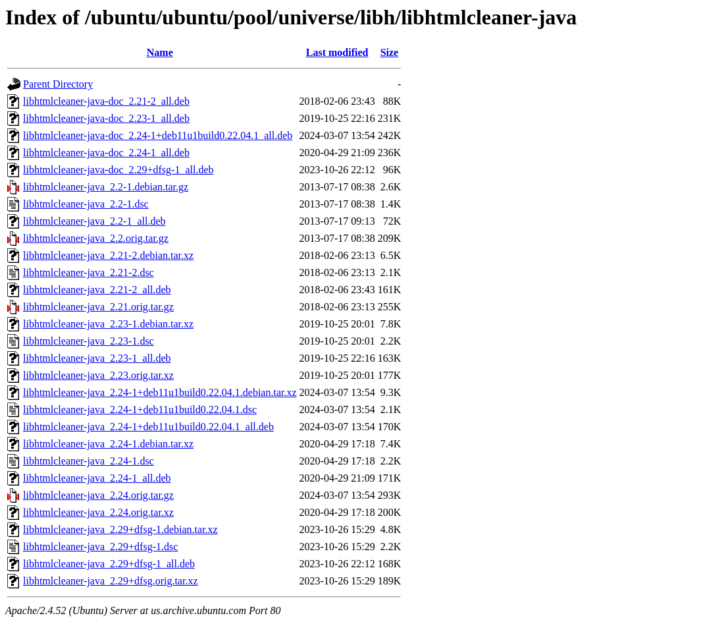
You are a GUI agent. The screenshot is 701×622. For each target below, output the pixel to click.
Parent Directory (58, 84)
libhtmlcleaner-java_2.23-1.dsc (88, 341)
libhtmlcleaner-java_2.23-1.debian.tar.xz (108, 323)
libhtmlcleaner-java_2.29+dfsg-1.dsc (100, 546)
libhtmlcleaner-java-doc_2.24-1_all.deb (106, 152)
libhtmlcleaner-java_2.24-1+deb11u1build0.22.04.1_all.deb (148, 426)
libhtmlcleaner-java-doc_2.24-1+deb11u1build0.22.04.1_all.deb (157, 135)
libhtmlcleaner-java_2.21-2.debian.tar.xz (108, 255)
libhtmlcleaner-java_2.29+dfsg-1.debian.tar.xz (120, 529)
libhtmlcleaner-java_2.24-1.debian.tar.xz (108, 443)
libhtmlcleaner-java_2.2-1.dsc (86, 204)
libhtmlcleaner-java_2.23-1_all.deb (96, 358)
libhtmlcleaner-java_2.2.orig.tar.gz (96, 238)
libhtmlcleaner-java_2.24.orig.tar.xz (98, 512)
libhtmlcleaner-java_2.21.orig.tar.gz (98, 306)
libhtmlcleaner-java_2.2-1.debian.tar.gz (105, 186)
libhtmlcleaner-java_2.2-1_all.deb (94, 221)
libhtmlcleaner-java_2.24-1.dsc (88, 460)
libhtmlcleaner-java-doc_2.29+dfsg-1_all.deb (118, 169)
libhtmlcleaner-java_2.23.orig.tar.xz (98, 375)
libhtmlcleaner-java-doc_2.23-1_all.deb (106, 118)
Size (389, 52)
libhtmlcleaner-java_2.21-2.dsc (88, 272)
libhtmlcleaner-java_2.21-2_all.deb (96, 289)
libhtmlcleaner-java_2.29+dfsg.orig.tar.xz (110, 580)
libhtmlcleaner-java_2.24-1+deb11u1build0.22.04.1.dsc (140, 409)
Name (160, 52)
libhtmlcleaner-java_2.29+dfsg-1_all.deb (109, 563)
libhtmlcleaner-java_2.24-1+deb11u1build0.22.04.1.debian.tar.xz (160, 392)
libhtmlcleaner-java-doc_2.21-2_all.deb (106, 101)
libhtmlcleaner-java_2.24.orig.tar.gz (98, 495)
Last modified (337, 52)
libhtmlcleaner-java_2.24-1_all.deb (96, 478)
